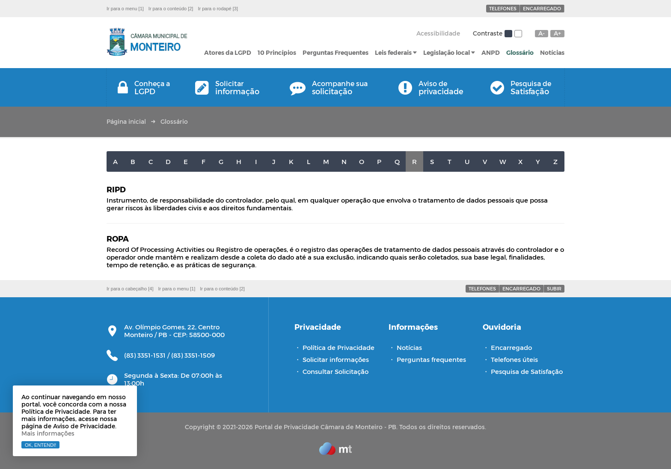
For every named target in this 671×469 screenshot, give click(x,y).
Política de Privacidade (338, 347)
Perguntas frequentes (431, 359)
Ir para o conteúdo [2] (170, 8)
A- (541, 33)
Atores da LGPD (227, 52)
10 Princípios (277, 52)
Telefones (503, 8)
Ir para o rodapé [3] (218, 8)
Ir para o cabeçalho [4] (130, 288)
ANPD (490, 52)
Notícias (552, 52)
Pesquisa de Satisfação (527, 371)
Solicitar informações (336, 359)
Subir (554, 288)
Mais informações (47, 433)
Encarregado (542, 8)
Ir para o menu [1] (125, 8)
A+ (557, 33)
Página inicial (126, 121)
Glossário (520, 52)
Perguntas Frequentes (335, 52)
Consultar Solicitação (335, 371)
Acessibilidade (438, 33)
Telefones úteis (514, 359)
